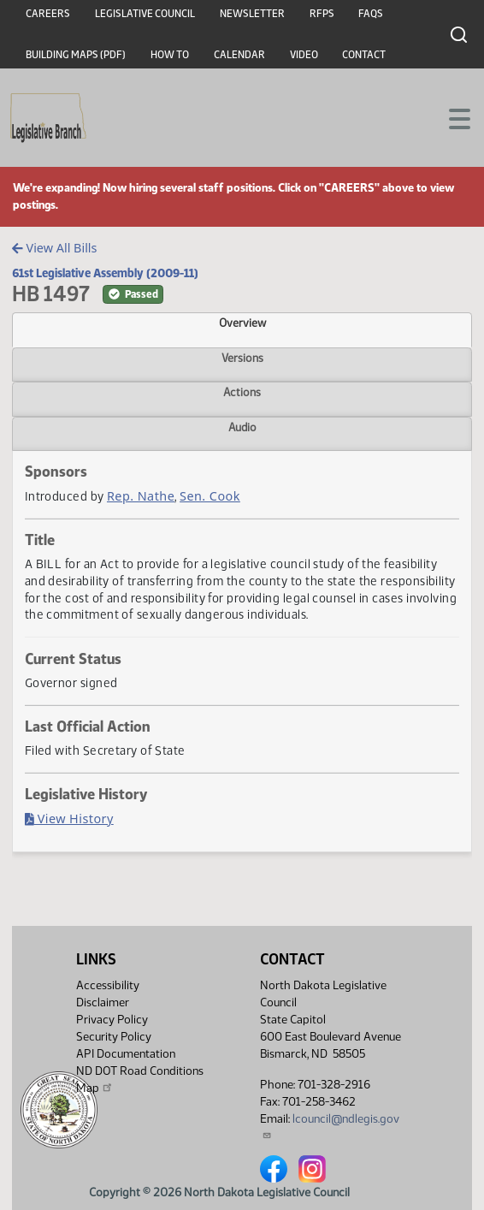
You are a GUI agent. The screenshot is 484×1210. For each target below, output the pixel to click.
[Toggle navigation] (450, 117)
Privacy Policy (112, 1019)
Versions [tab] (242, 358)
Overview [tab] (242, 322)
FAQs (370, 14)
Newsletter (252, 14)
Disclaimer (102, 1002)
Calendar (239, 55)
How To (170, 55)
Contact (364, 55)
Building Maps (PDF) (76, 55)
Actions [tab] (242, 392)
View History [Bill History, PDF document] (69, 818)
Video (304, 55)
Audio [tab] (242, 427)
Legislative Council (145, 14)
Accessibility (107, 985)
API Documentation (125, 1054)
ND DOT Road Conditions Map (140, 1079)
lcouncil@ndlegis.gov (329, 1126)
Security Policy (113, 1036)
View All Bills (54, 248)
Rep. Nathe (140, 496)
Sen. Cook (210, 496)
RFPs (322, 14)
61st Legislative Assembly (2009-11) (105, 273)
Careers (48, 14)
